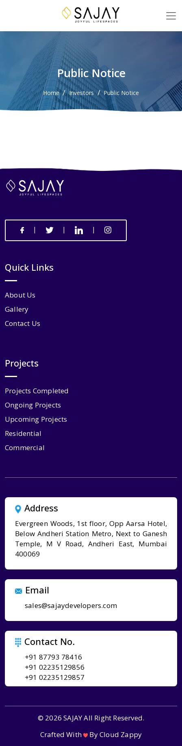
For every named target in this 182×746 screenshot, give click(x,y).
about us (20, 295)
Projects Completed (37, 390)
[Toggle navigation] (171, 16)
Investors (81, 93)
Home (51, 93)
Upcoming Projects (36, 419)
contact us (22, 323)
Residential (23, 433)
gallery (16, 309)
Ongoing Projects (33, 405)
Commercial (25, 447)
